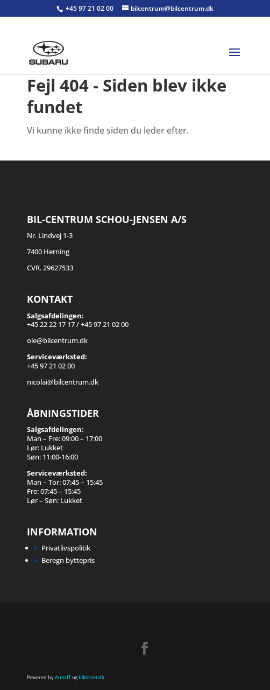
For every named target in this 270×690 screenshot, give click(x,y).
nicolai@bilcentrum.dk (62, 382)
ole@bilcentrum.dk (57, 340)
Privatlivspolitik (65, 548)
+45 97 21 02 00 (90, 8)
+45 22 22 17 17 (51, 324)
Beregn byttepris (68, 560)
